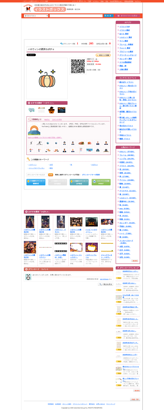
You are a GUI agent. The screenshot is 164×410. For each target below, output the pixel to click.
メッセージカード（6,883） (126, 242)
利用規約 (51, 404)
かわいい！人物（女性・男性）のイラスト (128, 99)
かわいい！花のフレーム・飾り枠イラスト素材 (128, 105)
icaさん (47, 119)
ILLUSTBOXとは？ (116, 1)
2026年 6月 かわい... (129, 331)
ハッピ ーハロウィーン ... (91, 231)
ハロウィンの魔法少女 (29, 231)
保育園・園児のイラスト (128, 113)
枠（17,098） (124, 176)
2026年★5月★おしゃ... (130, 319)
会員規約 (58, 404)
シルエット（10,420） (128, 198)
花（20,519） (124, 169)
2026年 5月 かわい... (129, 283)
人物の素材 (123, 69)
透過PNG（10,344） (127, 201)
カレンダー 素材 (125, 59)
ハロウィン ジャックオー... (76, 256)
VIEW (119, 278)
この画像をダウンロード (35, 182)
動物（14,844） (125, 184)
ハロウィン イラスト (60, 231)
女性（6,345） (125, 257)
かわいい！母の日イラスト (128, 87)
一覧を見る (135, 261)
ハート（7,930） (125, 233)
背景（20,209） (125, 173)
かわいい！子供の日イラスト (128, 93)
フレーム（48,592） (127, 155)
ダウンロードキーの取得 (91, 175)
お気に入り (103, 55)
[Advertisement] (10, 40)
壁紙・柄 (122, 66)
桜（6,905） (124, 237)
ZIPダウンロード (79, 182)
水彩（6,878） (125, 246)
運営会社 (92, 404)
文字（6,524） (125, 254)
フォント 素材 (124, 48)
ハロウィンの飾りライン (44, 256)
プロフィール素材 (126, 52)
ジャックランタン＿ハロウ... (106, 256)
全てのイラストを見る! (127, 16)
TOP (89, 1)
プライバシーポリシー (80, 404)
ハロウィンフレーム (91, 256)
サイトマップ (110, 404)
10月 (51, 165)
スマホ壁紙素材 (125, 62)
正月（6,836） (125, 250)
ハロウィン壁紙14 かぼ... (60, 256)
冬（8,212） (124, 216)
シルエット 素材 (125, 37)
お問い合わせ (100, 404)
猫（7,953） (124, 230)
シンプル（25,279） (127, 159)
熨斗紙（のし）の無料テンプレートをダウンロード (128, 120)
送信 (50, 175)
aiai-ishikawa (104, 279)
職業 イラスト (124, 139)
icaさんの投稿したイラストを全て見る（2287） (45, 137)
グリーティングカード (128, 55)
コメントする (57, 119)
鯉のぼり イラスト (126, 82)
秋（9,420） (124, 205)
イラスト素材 (124, 30)
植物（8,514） (125, 212)
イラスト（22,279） (127, 166)
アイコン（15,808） (127, 180)
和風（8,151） (125, 219)
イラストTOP (124, 27)
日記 (106, 1)
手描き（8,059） (125, 226)
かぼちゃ (94, 165)
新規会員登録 (128, 1)
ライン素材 (123, 41)
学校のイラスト (125, 135)
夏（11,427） (124, 187)
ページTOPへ (135, 399)
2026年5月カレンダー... (130, 271)
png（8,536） (124, 209)
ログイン (138, 1)
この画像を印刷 (101, 182)
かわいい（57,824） (127, 152)
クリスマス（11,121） (128, 191)
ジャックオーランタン (37, 168)
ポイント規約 (66, 404)
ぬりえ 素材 (124, 34)
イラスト (96, 1)
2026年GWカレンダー (130, 355)
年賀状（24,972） (126, 162)
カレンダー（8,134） (127, 223)
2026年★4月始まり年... (130, 307)
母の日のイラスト (126, 126)
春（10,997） (124, 194)
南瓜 (51, 168)
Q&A (102, 1)
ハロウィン (33, 165)
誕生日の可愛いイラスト (128, 130)
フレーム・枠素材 (126, 44)
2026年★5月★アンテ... (130, 343)
